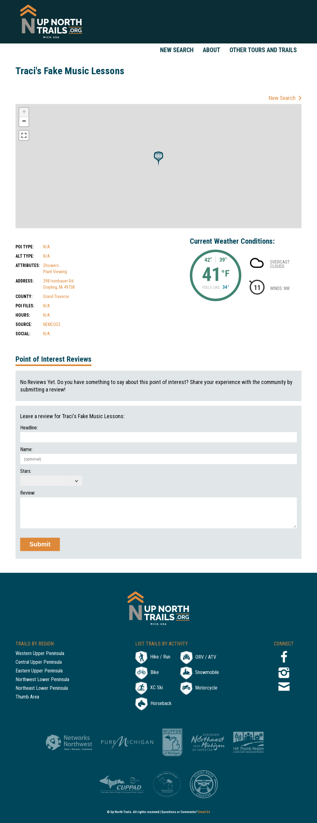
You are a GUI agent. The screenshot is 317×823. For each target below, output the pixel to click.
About (211, 50)
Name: (26, 449)
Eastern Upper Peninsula (39, 671)
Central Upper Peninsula (39, 662)
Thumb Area (27, 697)
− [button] (24, 121)
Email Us (204, 812)
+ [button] (24, 112)
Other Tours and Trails (263, 50)
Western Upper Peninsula (40, 653)
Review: (27, 493)
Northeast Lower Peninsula (42, 688)
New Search (177, 50)
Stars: (25, 471)
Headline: (29, 427)
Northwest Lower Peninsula (42, 679)
